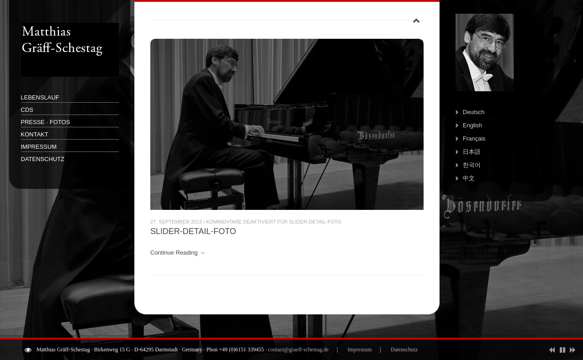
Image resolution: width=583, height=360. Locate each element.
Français (474, 138)
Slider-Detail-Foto (193, 231)
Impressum (39, 146)
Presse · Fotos (45, 122)
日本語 (472, 151)
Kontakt (34, 134)
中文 (469, 178)
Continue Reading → (177, 252)
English (472, 125)
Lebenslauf (40, 97)
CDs (27, 109)
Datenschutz (43, 159)
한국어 (472, 165)
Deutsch (474, 112)
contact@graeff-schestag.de (298, 349)
